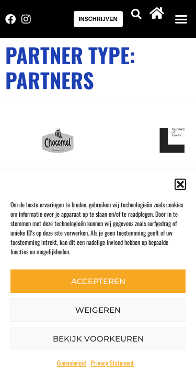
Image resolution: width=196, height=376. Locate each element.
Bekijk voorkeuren (98, 339)
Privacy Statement (112, 362)
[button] (180, 184)
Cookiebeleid (71, 362)
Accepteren (98, 281)
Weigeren (98, 310)
